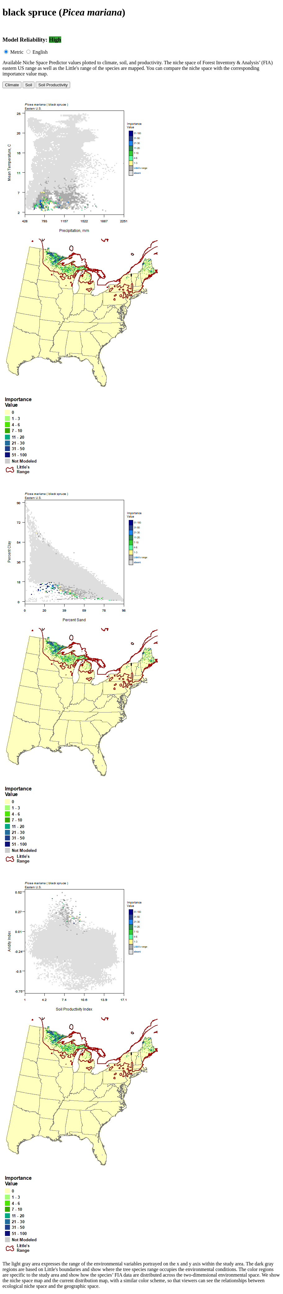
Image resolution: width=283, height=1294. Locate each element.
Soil (28, 85)
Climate (12, 85)
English (40, 52)
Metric (17, 52)
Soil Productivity (53, 85)
